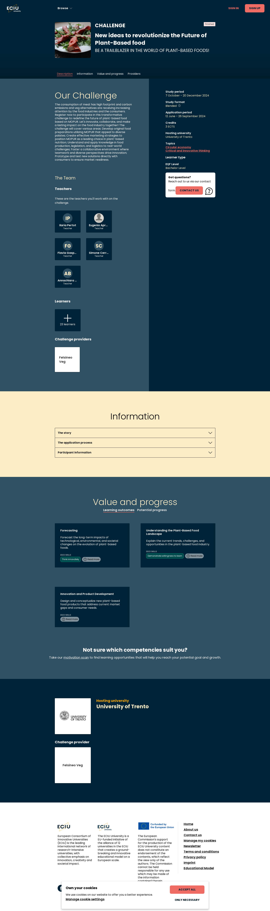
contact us (189, 190)
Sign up (254, 8)
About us (191, 829)
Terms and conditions (201, 852)
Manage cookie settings (85, 899)
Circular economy (178, 147)
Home (188, 824)
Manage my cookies (200, 841)
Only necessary (187, 900)
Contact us (193, 835)
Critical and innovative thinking (188, 151)
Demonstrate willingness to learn (165, 555)
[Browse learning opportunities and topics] (65, 8)
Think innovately (70, 559)
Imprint (189, 863)
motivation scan (76, 657)
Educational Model (199, 868)
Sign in (233, 8)
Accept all (187, 890)
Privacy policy (195, 857)
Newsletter (192, 846)
